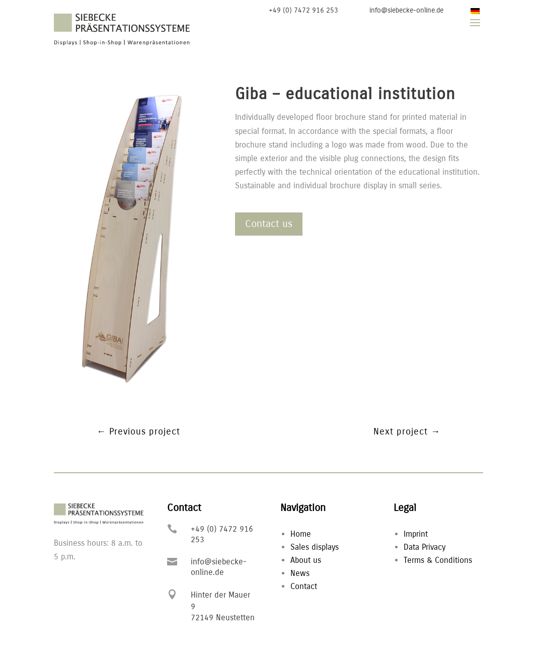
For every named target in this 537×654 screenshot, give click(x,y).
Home (300, 534)
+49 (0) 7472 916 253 (303, 10)
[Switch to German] (475, 11)
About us (305, 560)
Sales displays (314, 547)
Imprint (416, 534)
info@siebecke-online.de (406, 10)
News (300, 573)
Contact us (268, 224)
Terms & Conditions (438, 560)
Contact (303, 586)
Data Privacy (424, 547)
